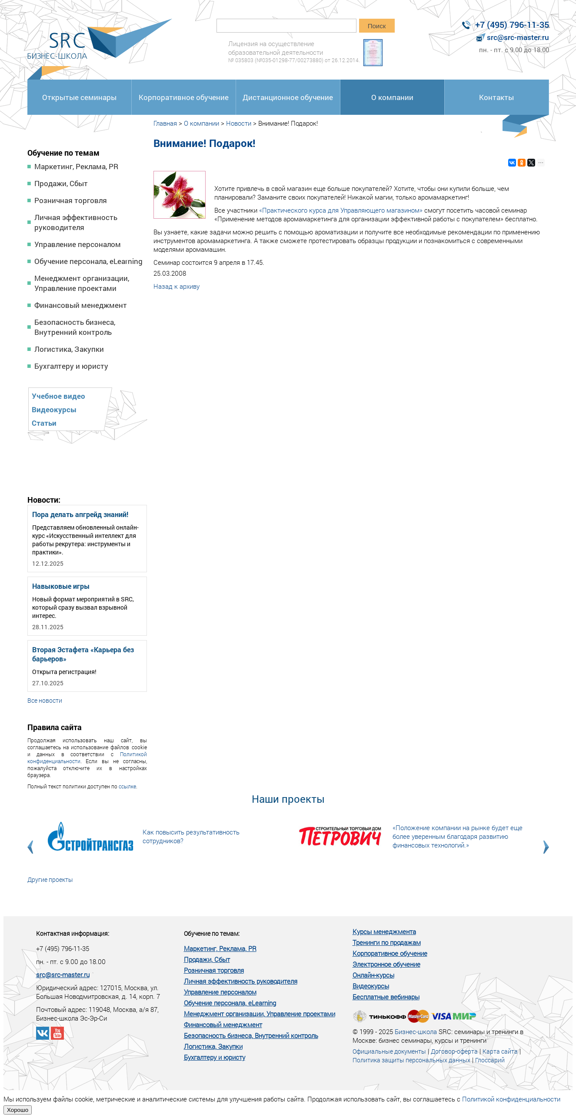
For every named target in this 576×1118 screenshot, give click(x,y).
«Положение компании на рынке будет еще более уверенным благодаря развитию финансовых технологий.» (458, 836)
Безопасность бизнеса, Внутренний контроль (74, 327)
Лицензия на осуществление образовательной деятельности (294, 51)
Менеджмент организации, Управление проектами (81, 283)
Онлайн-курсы (373, 975)
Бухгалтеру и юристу (71, 366)
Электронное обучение (386, 964)
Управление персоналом (77, 244)
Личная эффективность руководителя (75, 222)
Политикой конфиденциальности (511, 1099)
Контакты (496, 97)
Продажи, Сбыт (61, 183)
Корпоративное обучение (184, 97)
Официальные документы (389, 1051)
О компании (392, 97)
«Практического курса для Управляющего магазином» (341, 210)
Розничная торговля (70, 200)
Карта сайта (500, 1051)
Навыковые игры (61, 586)
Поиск (377, 26)
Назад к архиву (176, 286)
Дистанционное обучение (288, 97)
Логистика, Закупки (69, 349)
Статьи (44, 423)
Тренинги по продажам (387, 942)
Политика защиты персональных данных (411, 1060)
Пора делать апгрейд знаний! (80, 514)
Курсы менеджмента (384, 931)
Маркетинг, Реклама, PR (76, 166)
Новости (238, 123)
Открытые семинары (79, 97)
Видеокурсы (54, 409)
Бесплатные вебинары (386, 996)
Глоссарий (490, 1060)
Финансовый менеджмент (80, 305)
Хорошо (17, 1110)
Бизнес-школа (416, 1031)
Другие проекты (50, 879)
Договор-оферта (454, 1051)
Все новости (44, 700)
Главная (165, 123)
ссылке (127, 786)
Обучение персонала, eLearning (88, 261)
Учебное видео (58, 396)
